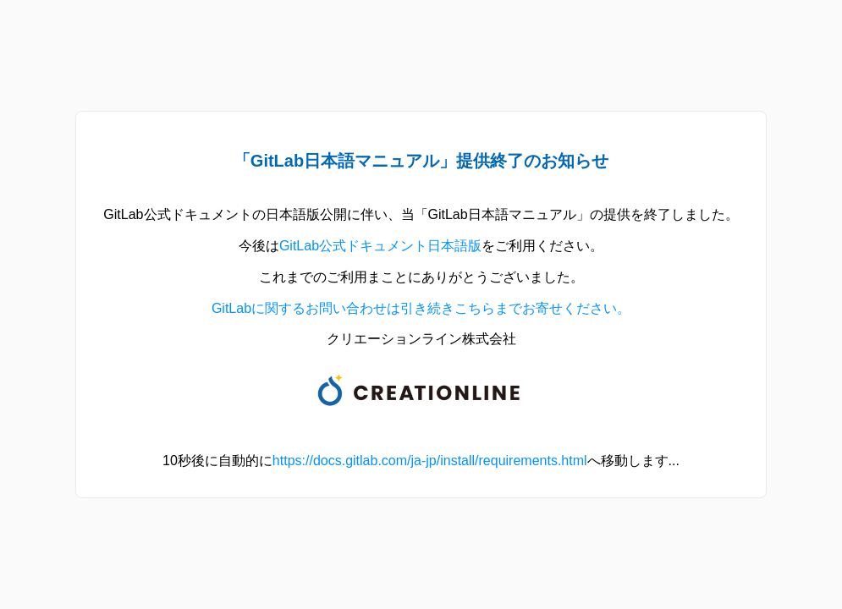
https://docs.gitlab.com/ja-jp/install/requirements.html (429, 460)
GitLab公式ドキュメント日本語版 (380, 246)
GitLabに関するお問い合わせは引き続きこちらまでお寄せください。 (421, 308)
